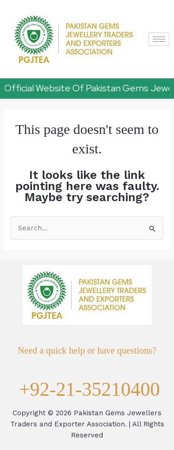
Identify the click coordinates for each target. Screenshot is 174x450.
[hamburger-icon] (158, 39)
